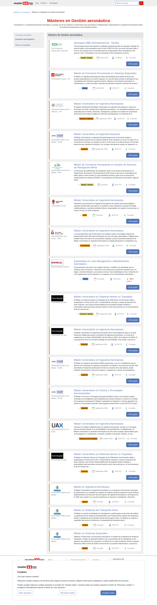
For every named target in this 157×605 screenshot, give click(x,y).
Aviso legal (96, 567)
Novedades (54, 3)
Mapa (50, 560)
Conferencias (75, 567)
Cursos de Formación (78, 560)
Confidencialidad (98, 564)
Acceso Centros (54, 575)
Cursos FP (74, 564)
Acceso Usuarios (54, 571)
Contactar (95, 560)
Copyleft (95, 571)
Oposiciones (74, 578)
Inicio (37, 3)
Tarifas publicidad (54, 567)
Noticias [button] (44, 3)
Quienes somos (53, 564)
